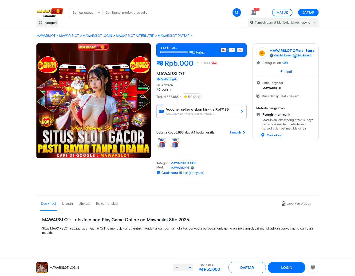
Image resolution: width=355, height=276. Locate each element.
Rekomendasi (107, 203)
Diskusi (84, 203)
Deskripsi (48, 203)
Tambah (238, 132)
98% (285, 63)
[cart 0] (253, 12)
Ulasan (67, 203)
